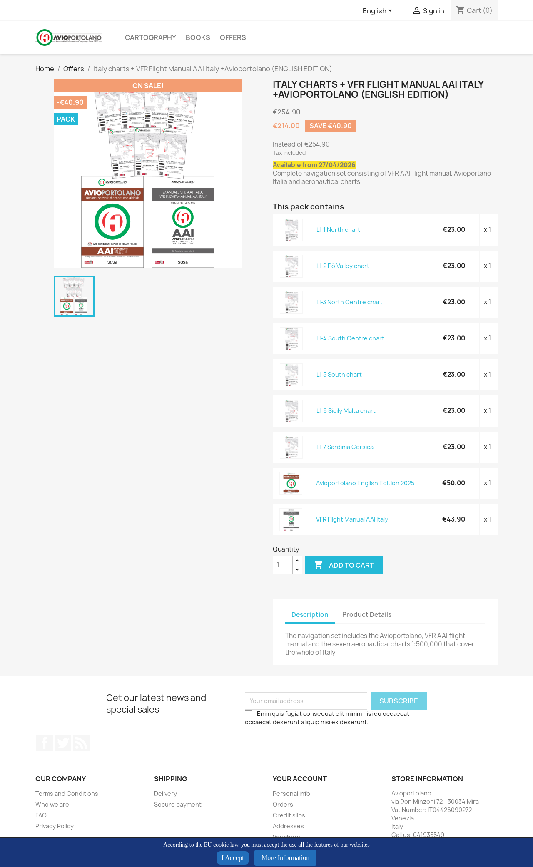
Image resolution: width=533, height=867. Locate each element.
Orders (283, 804)
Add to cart (344, 565)
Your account (300, 778)
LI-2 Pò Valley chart (342, 266)
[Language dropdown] (379, 11)
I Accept (233, 857)
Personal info (291, 793)
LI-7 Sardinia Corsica (345, 447)
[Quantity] (283, 565)
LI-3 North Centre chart (349, 302)
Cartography (150, 37)
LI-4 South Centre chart (350, 338)
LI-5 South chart (339, 374)
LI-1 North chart (338, 230)
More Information (285, 857)
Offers (233, 37)
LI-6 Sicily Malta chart (346, 411)
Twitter (63, 743)
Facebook (44, 743)
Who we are (52, 804)
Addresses (288, 826)
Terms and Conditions (66, 793)
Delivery (165, 793)
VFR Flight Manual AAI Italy (352, 519)
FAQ (41, 815)
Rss (81, 743)
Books (198, 37)
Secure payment (178, 804)
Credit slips (289, 815)
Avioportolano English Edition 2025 (365, 483)
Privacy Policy (54, 826)
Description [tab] (310, 614)
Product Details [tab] (366, 614)
